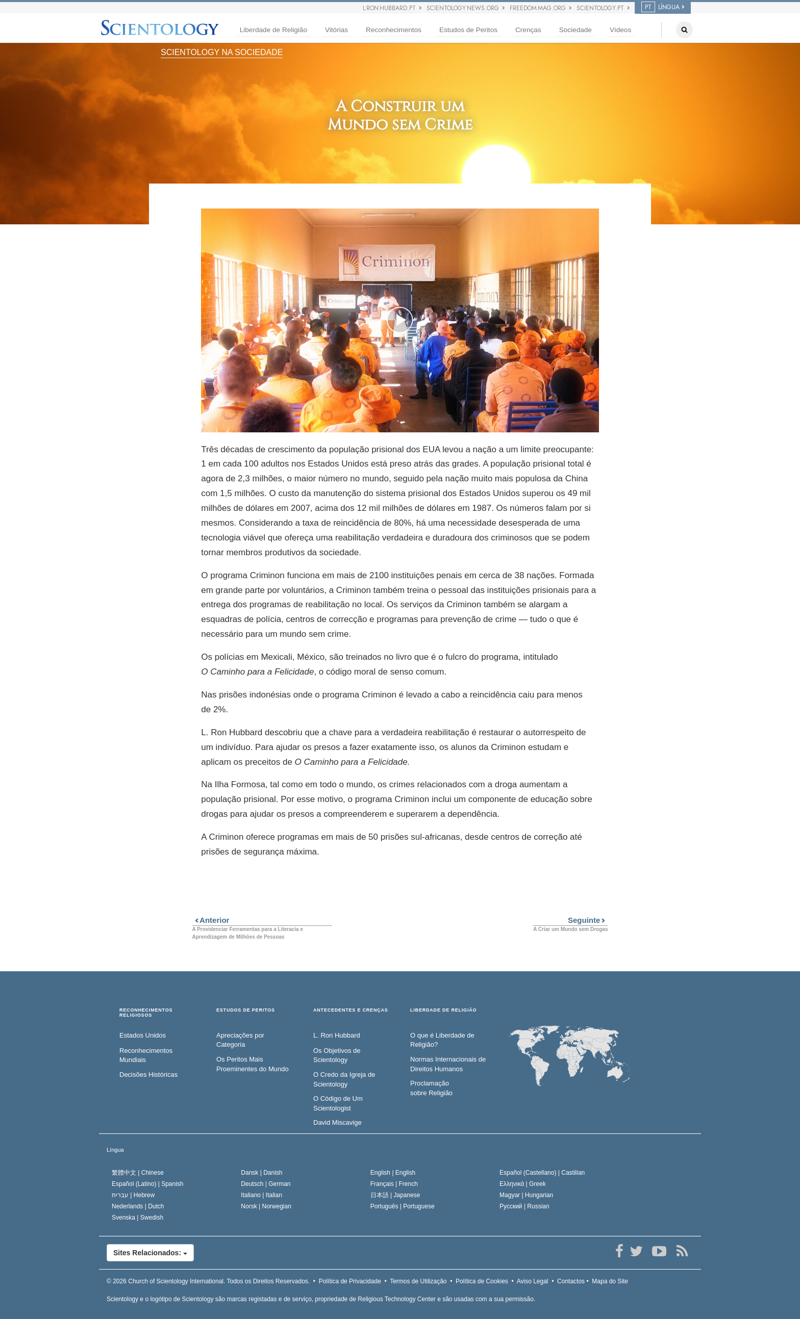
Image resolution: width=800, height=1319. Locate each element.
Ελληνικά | (522, 1183)
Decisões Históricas (148, 1074)
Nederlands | (138, 1206)
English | (393, 1172)
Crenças (528, 30)
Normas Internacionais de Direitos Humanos (448, 1064)
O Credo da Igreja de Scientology (344, 1079)
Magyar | (526, 1195)
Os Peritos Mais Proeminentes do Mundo (252, 1064)
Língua (115, 1150)
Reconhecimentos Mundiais (145, 1055)
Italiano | (261, 1195)
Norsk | (266, 1206)
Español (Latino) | (148, 1183)
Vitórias (336, 30)
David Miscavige (337, 1122)
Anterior (211, 920)
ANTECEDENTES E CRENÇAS (350, 1010)
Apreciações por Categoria (240, 1040)
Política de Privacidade (350, 1281)
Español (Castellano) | (542, 1172)
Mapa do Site (610, 1281)
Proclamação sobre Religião (431, 1088)
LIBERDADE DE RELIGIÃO (443, 1010)
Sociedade (575, 30)
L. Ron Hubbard (336, 1035)
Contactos (571, 1281)
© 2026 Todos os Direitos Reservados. (208, 1281)
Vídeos (620, 30)
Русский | (524, 1206)
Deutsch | (265, 1183)
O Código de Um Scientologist (338, 1103)
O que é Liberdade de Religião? (442, 1040)
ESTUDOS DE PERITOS (245, 1010)
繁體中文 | (138, 1172)
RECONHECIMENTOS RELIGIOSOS (145, 1013)
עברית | (133, 1195)
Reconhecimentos (393, 30)
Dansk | (261, 1172)
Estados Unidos (142, 1035)
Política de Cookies (482, 1281)
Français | (394, 1183)
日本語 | (395, 1195)
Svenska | (137, 1217)
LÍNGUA (660, 7)
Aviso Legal (532, 1281)
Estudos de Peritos (468, 30)
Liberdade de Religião (273, 30)
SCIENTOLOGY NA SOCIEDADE (222, 52)
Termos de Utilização (418, 1281)
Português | (402, 1206)
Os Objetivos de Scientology (337, 1055)
